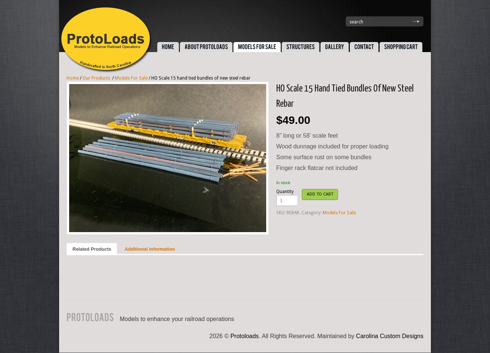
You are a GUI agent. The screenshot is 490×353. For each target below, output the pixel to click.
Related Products (91, 249)
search (356, 22)
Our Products (96, 78)
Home (73, 78)
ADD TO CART (320, 194)
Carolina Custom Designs (389, 336)
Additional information (150, 249)
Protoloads (245, 336)
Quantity (285, 191)
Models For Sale (131, 78)
